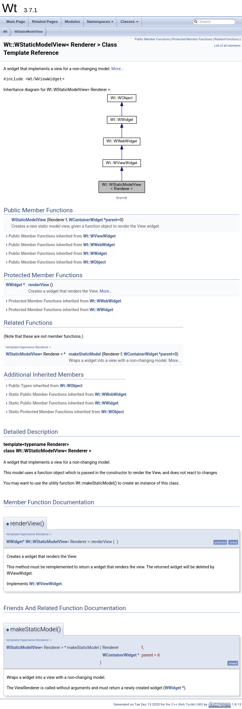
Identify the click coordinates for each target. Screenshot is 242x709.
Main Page (15, 21)
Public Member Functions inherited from (60, 236)
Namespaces (101, 23)
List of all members (227, 46)
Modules (72, 21)
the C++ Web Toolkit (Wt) (184, 704)
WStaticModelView (29, 31)
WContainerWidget (86, 219)
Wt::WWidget (95, 253)
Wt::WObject (94, 262)
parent (112, 219)
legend (121, 197)
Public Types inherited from (43, 385)
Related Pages (45, 21)
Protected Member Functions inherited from (63, 301)
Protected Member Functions (192, 39)
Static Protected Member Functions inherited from (64, 411)
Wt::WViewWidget (99, 236)
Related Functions (226, 39)
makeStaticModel (85, 354)
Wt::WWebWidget (99, 244)
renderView (38, 284)
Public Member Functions (152, 39)
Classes (129, 23)
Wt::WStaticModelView (46, 541)
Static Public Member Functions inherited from (65, 394)
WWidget (14, 284)
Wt (5, 31)
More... (117, 68)
